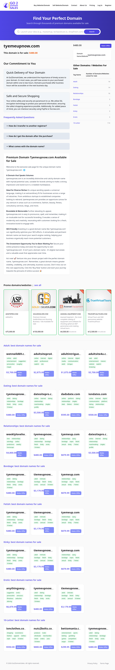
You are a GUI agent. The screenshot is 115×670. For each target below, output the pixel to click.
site (42, 364)
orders (42, 639)
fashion (9, 636)
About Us (83, 5)
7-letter (76, 444)
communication (73, 361)
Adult (75, 81)
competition (72, 639)
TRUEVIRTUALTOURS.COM (97, 314)
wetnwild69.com (17, 354)
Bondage (76, 99)
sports (75, 633)
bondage (20, 401)
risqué (9, 367)
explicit (36, 364)
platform (71, 398)
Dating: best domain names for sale (23, 385)
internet (43, 358)
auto (48, 639)
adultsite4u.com (99, 354)
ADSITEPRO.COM (12, 314)
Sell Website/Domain (60, 5)
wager (64, 642)
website (91, 364)
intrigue (70, 364)
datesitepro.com (45, 394)
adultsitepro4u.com (47, 354)
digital (50, 358)
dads (63, 404)
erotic (20, 404)
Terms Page (104, 663)
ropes (71, 441)
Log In (99, 5)
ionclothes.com (16, 628)
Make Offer (105, 46)
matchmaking (38, 404)
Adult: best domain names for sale (22, 345)
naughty (19, 364)
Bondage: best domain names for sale (24, 466)
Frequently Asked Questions (19, 117)
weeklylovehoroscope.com (24, 434)
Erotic (75, 117)
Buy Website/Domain (42, 5)
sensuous (20, 596)
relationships (11, 401)
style (8, 639)
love (8, 439)
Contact (74, 5)
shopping (10, 633)
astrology (10, 441)
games (64, 639)
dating (15, 398)
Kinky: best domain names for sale (22, 542)
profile (36, 407)
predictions (10, 444)
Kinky (75, 111)
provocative (10, 364)
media (64, 361)
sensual (42, 485)
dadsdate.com (70, 394)
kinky (14, 404)
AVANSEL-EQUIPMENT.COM (70, 314)
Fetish (75, 105)
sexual (64, 444)
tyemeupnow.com (22, 46)
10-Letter (76, 123)
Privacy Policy (92, 663)
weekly (18, 444)
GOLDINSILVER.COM (40, 314)
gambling (72, 636)
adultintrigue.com (73, 354)
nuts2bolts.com (44, 628)
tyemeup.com (70, 434)
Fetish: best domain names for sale (23, 504)
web (90, 358)
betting (64, 636)
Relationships (78, 93)
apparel (16, 636)
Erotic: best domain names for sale (22, 579)
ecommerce (19, 633)
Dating (75, 87)
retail (14, 639)
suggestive (22, 361)
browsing (92, 367)
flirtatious (10, 598)
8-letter (76, 404)
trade (44, 633)
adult (15, 358)
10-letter (9, 407)
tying (74, 439)
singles (47, 404)
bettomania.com (72, 628)
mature (103, 361)
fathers (69, 404)
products (37, 633)
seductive (18, 598)
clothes (23, 636)
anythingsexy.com (18, 588)
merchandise (47, 636)
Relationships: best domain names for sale (27, 425)
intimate (42, 479)
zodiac (17, 441)
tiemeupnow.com (45, 474)
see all (37, 285)
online (9, 358)
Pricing (92, 5)
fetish (9, 404)
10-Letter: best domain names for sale (24, 620)
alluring (9, 601)
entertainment (11, 361)
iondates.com (97, 394)
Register (108, 5)
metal (36, 639)
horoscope (10, 447)
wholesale (37, 636)
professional (44, 361)
